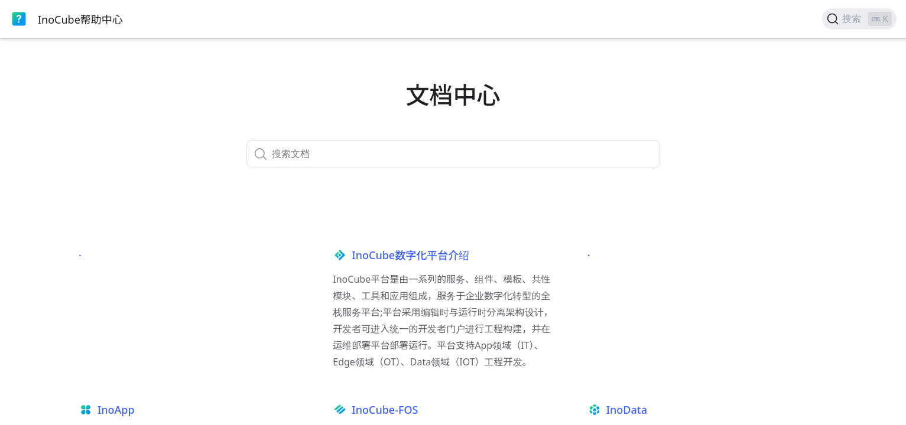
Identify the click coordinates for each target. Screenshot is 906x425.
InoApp (116, 410)
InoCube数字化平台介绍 (410, 255)
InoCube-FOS (385, 410)
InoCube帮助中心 (80, 19)
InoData (626, 410)
